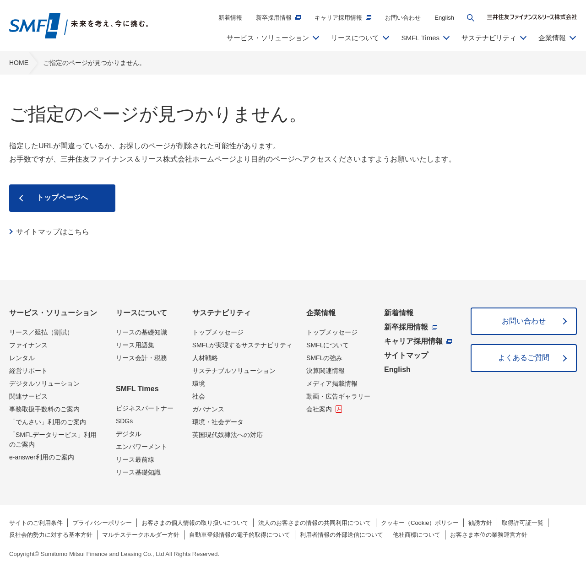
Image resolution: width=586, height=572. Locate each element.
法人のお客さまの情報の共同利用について (314, 522)
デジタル (128, 433)
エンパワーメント (141, 446)
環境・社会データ (218, 422)
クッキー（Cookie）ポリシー (420, 522)
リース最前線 (135, 459)
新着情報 (230, 17)
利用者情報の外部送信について (341, 534)
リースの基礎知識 (141, 332)
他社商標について (416, 534)
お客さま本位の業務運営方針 (488, 534)
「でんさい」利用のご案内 (47, 422)
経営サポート (28, 370)
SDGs (124, 421)
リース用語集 (135, 345)
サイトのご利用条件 (36, 522)
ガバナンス (208, 409)
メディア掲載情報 (332, 383)
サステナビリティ (221, 313)
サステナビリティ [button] (488, 38)
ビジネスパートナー (145, 408)
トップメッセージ (218, 332)
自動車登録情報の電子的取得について (239, 534)
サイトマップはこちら (52, 232)
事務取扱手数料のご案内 (44, 409)
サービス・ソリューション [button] (268, 38)
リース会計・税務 (141, 358)
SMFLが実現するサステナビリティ (242, 345)
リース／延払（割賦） (41, 332)
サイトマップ (406, 355)
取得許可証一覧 (522, 522)
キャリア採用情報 (338, 17)
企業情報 (321, 313)
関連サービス (28, 396)
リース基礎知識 (138, 472)
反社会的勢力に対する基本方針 (50, 534)
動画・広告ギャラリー (338, 396)
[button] (470, 18)
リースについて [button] (355, 38)
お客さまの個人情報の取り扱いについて (195, 522)
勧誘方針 (480, 522)
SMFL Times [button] (420, 38)
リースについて (141, 313)
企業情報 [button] (552, 38)
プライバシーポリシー (102, 522)
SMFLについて (327, 345)
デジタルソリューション (44, 383)
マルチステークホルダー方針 (140, 534)
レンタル (22, 358)
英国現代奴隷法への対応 (227, 434)
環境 (198, 383)
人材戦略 (205, 358)
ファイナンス (28, 345)
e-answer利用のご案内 (41, 457)
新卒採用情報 (274, 17)
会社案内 (319, 409)
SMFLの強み (324, 358)
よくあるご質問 (523, 358)
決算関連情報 (325, 370)
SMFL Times (137, 389)
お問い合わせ (403, 17)
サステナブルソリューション (234, 370)
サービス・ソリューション (53, 313)
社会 (198, 396)
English (444, 17)
